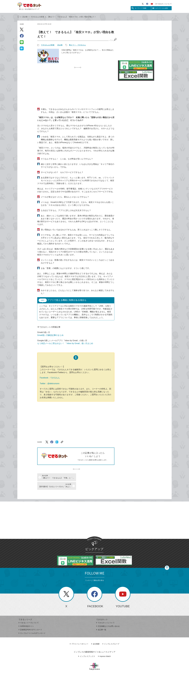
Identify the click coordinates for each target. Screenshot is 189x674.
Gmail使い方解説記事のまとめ (50, 335)
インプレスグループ (110, 635)
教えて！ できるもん (77, 45)
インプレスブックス (86, 648)
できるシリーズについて (29, 614)
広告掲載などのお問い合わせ (108, 617)
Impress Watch (104, 648)
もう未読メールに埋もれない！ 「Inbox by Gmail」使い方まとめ (65, 343)
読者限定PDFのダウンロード (30, 621)
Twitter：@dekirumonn (49, 383)
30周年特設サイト (26, 617)
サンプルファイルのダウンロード (32, 624)
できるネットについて (164, 4)
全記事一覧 (101, 621)
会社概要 (95, 635)
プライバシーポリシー (79, 635)
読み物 (24, 17)
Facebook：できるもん (50, 378)
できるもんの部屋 (37, 17)
